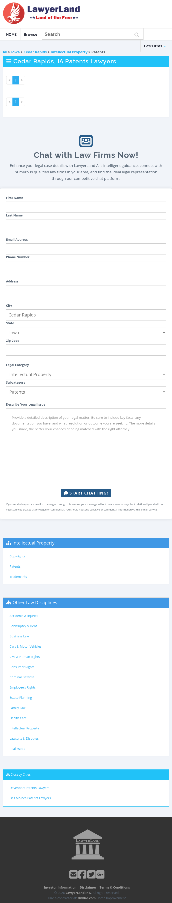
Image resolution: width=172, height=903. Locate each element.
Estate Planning (21, 697)
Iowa (15, 52)
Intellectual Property (69, 52)
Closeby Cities (21, 774)
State (10, 323)
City (9, 305)
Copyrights (17, 556)
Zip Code (12, 340)
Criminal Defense (22, 677)
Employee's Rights (23, 687)
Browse (31, 34)
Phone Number (18, 257)
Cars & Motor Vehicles (25, 646)
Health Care (18, 718)
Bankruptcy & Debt (23, 626)
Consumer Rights (22, 667)
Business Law (19, 636)
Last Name (14, 215)
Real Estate (18, 749)
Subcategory (15, 382)
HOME (11, 34)
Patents (15, 566)
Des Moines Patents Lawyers (30, 798)
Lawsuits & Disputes (24, 738)
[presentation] (86, 478)
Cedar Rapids (35, 52)
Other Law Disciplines (34, 602)
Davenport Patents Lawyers (29, 788)
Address (12, 281)
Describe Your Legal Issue (25, 404)
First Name (14, 198)
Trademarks (18, 577)
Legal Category (17, 365)
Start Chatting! (86, 493)
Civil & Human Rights (25, 657)
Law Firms (155, 46)
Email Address (17, 239)
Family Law (18, 708)
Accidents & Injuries (24, 616)
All (5, 52)
